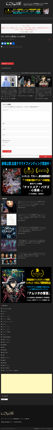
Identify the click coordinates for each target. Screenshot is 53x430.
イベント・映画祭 (6, 319)
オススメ (4, 324)
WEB (4, 313)
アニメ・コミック (6, 316)
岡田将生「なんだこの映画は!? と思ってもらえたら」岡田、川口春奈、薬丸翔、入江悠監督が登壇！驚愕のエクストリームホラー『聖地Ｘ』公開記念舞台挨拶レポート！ (8, 63)
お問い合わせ (49, 428)
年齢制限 (4, 344)
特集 (3, 355)
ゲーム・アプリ (6, 326)
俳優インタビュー (6, 339)
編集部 (4, 360)
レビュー (4, 334)
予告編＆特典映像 (6, 337)
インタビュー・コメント (8, 321)
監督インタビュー (6, 357)
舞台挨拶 (4, 362)
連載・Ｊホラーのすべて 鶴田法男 (10, 370)
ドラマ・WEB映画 (6, 332)
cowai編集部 (12, 98)
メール (3, 129)
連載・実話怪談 (6, 368)
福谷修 (46, 98)
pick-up (4, 311)
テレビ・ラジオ (6, 329)
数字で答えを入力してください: (6, 141)
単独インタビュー (6, 342)
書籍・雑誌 (5, 352)
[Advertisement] (26, 383)
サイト (3, 135)
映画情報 (4, 350)
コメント (5, 110)
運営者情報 (37, 428)
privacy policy (42, 428)
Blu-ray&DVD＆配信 (7, 308)
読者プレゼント (6, 365)
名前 (3, 123)
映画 (3, 347)
